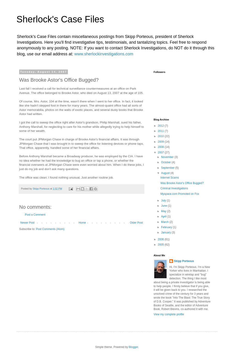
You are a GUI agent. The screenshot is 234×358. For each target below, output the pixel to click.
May (164, 211)
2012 (161, 125)
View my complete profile (169, 314)
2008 (161, 147)
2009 (161, 141)
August (165, 173)
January (166, 232)
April (164, 216)
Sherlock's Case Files (60, 19)
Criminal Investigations (174, 188)
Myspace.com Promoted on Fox (179, 193)
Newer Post (27, 222)
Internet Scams (169, 177)
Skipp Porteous (184, 261)
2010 (161, 136)
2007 (161, 152)
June (164, 205)
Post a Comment (35, 214)
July (164, 200)
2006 (161, 239)
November (168, 157)
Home (82, 222)
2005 (161, 244)
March (165, 222)
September (168, 167)
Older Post (136, 222)
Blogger (133, 347)
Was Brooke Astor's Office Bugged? (182, 183)
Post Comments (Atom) (50, 229)
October (166, 162)
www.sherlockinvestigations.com (103, 54)
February (167, 227)
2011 (161, 131)
